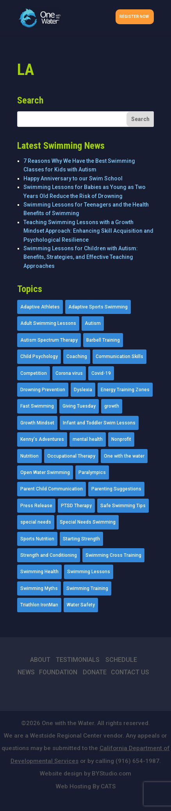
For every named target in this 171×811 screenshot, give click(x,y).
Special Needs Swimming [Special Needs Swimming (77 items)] (88, 522)
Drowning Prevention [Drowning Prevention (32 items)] (42, 389)
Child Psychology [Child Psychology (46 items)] (39, 356)
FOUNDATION (58, 672)
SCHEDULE (121, 659)
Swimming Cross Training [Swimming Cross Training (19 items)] (113, 555)
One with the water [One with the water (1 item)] (124, 456)
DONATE (95, 672)
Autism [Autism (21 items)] (93, 323)
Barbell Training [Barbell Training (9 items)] (103, 340)
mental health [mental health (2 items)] (88, 439)
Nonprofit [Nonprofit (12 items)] (121, 439)
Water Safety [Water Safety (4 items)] (81, 605)
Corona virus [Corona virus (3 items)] (69, 373)
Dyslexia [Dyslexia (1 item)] (83, 389)
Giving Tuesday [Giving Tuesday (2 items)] (79, 406)
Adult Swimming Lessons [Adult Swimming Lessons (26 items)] (48, 323)
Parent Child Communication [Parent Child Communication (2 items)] (51, 489)
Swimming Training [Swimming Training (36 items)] (87, 588)
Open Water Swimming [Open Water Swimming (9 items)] (45, 472)
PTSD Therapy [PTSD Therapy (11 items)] (76, 505)
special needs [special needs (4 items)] (35, 522)
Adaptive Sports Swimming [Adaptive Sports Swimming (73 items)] (98, 307)
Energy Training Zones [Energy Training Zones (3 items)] (125, 389)
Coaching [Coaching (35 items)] (76, 356)
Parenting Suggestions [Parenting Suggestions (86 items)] (116, 489)
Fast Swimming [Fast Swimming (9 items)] (37, 406)
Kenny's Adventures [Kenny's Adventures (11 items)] (42, 439)
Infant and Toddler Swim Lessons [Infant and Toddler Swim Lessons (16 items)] (99, 423)
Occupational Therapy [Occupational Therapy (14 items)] (71, 456)
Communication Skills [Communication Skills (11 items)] (119, 356)
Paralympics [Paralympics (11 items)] (92, 472)
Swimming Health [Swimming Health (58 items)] (39, 571)
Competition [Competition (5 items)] (33, 373)
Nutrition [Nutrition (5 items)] (29, 456)
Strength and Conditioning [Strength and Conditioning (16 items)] (48, 555)
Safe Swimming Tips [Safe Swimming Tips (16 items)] (123, 505)
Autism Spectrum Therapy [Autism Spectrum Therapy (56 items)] (49, 340)
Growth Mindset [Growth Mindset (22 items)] (37, 423)
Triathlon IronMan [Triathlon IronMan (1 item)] (39, 605)
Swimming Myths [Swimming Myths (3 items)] (39, 588)
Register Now (134, 16)
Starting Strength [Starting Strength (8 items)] (81, 539)
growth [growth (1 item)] (111, 406)
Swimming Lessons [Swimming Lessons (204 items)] (88, 571)
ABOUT (40, 659)
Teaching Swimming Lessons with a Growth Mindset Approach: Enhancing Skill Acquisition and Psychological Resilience (88, 231)
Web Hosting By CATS (86, 786)
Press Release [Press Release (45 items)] (36, 505)
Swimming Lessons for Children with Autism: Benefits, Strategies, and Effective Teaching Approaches (80, 257)
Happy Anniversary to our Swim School (73, 178)
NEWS (26, 672)
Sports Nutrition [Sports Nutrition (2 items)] (37, 539)
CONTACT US (130, 672)
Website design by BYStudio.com (85, 773)
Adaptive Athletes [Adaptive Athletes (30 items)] (40, 307)
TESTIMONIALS (78, 659)
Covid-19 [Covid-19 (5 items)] (101, 373)
